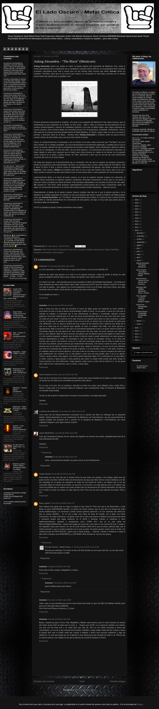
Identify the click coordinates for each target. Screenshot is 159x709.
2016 (137, 230)
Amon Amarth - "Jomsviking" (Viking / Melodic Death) (142, 272)
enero (139, 324)
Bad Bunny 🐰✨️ (9, 235)
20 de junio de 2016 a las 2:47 (62, 503)
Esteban (6, 79)
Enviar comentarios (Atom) (85, 690)
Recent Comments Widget (20, 278)
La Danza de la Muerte (48, 411)
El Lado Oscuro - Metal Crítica (143, 367)
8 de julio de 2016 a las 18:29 (59, 600)
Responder (43, 298)
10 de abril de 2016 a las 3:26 (63, 474)
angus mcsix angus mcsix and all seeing (13, 169)
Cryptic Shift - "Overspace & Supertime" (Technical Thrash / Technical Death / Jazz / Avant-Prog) (15, 293)
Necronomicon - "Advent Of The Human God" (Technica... (142, 281)
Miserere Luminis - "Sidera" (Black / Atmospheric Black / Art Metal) (19, 466)
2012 (137, 337)
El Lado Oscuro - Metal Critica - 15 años (19, 446)
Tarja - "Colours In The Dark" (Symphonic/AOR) (19, 334)
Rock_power (44, 503)
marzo (139, 260)
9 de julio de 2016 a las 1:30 (59, 619)
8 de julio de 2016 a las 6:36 (59, 567)
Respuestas (47, 453)
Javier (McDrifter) (46, 433)
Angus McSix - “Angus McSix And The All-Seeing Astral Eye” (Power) (19, 314)
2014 (137, 331)
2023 (137, 209)
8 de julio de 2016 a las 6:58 (64, 583)
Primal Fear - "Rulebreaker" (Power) (142, 306)
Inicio (82, 681)
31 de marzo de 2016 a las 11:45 (72, 411)
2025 (137, 203)
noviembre (140, 236)
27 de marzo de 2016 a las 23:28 (61, 266)
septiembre (141, 242)
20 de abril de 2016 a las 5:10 (65, 457)
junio (138, 251)
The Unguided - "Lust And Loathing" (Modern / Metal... (143, 298)
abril (138, 257)
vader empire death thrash (13, 196)
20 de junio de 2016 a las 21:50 (86, 547)
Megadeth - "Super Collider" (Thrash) (19, 352)
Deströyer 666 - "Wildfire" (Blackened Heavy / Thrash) (142, 290)
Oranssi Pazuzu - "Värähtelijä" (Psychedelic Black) (142, 314)
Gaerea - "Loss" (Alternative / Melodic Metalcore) (19, 427)
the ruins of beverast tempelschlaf (11, 238)
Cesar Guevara (45, 375)
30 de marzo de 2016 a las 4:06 (65, 375)
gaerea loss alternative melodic (15, 80)
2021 (137, 215)
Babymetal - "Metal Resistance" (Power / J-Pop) (20, 408)
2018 (137, 224)
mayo (139, 254)
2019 (137, 221)
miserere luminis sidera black (14, 152)
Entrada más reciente (44, 681)
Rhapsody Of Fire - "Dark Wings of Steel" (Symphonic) (19, 370)
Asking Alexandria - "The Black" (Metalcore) (143, 265)
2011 (137, 340)
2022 (137, 212)
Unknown (43, 266)
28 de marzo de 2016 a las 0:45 (60, 305)
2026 (137, 200)
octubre (139, 239)
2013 (137, 334)
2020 (137, 218)
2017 (137, 227)
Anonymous (8, 63)
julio (138, 248)
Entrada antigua (117, 681)
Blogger (140, 704)
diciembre (140, 233)
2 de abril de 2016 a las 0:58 (66, 433)
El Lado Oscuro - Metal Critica (58, 547)
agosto (139, 245)
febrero (139, 321)
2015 (137, 328)
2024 (137, 206)
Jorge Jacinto (45, 474)
